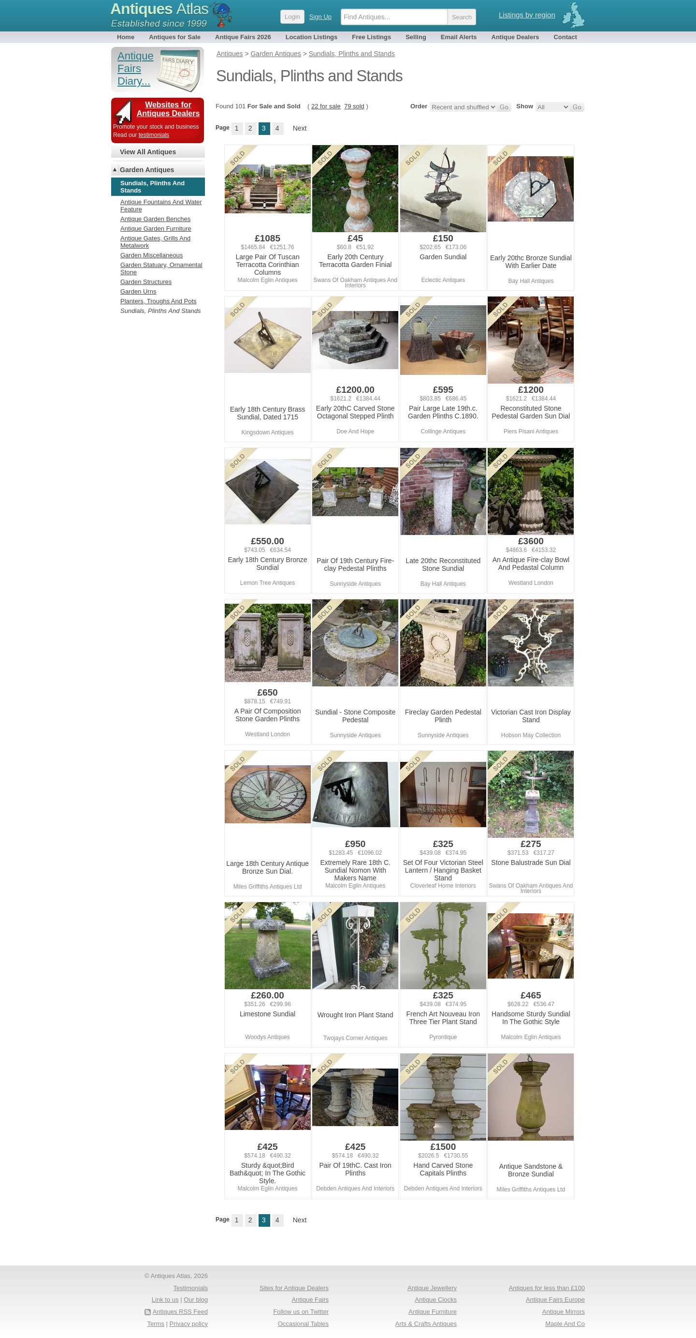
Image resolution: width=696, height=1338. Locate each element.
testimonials (154, 135)
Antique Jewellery (432, 1288)
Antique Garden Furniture (155, 228)
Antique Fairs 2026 (243, 37)
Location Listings (312, 37)
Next (300, 128)
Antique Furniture (432, 1311)
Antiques (159, 8)
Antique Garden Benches (155, 219)
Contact (565, 37)
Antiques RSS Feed (180, 1311)
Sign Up (320, 16)
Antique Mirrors (563, 1311)
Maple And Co (565, 1323)
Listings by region (527, 15)
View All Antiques (148, 152)
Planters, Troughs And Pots (158, 301)
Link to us (165, 1299)
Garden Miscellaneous (151, 255)
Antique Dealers (515, 37)
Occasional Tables (303, 1323)
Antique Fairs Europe (555, 1299)
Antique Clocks (436, 1299)
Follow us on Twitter (301, 1311)
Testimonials (190, 1288)
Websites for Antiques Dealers (168, 109)
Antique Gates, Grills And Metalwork (155, 242)
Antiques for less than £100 (546, 1288)
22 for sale (326, 106)
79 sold (354, 106)
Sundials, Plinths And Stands (160, 310)
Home (125, 37)
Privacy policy (189, 1323)
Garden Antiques (147, 170)
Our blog (196, 1299)
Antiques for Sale (175, 37)
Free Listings (371, 37)
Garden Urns (138, 291)
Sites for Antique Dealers (294, 1288)
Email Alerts (459, 37)
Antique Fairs (310, 1299)
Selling (416, 37)
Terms (155, 1323)
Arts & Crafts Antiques (426, 1323)
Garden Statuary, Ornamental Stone (161, 268)
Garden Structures (146, 281)
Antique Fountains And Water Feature (161, 205)
